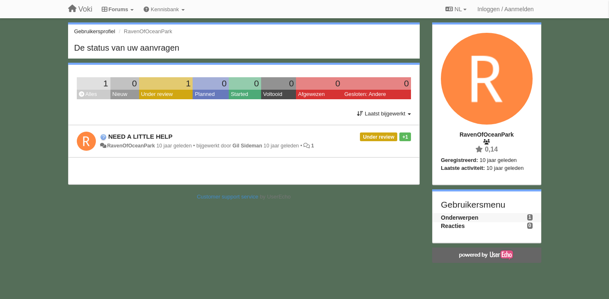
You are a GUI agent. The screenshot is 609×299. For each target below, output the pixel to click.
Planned (205, 94)
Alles (88, 94)
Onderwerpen (459, 217)
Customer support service (227, 197)
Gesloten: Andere (365, 94)
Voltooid (272, 94)
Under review (157, 94)
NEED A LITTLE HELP (140, 136)
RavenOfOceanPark (131, 146)
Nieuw (120, 94)
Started (239, 94)
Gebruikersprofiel (94, 31)
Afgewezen (311, 94)
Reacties (453, 226)
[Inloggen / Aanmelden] (505, 9)
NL (456, 9)
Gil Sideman (247, 146)
